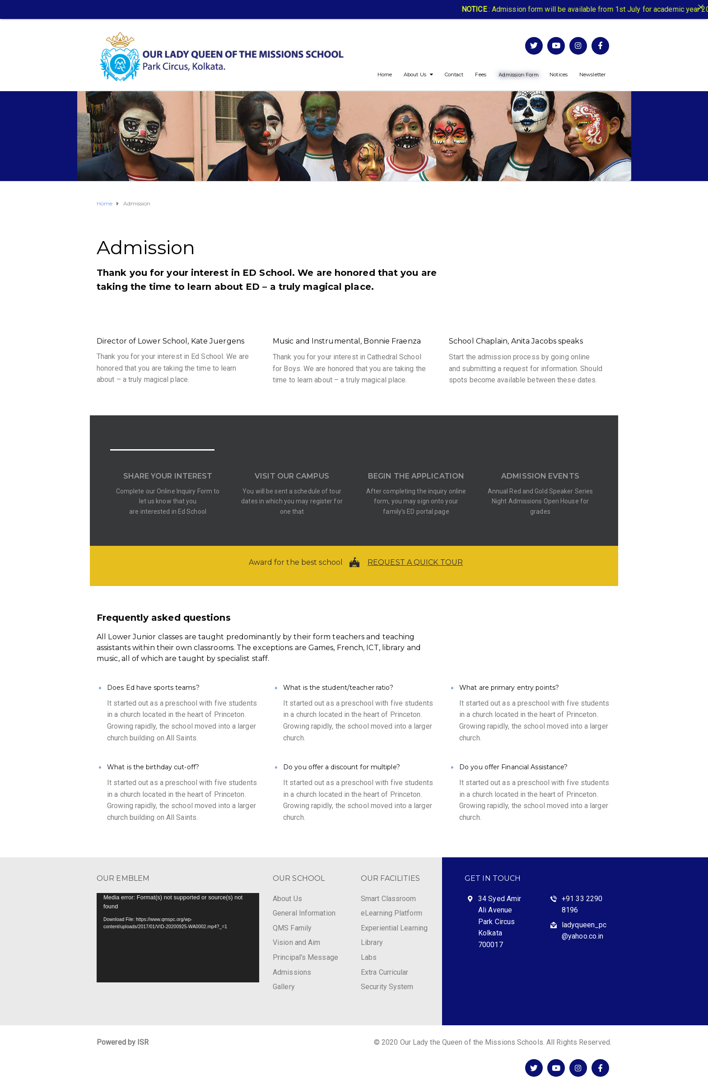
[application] (178, 937)
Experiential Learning (394, 928)
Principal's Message (305, 957)
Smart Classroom (388, 898)
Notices (559, 74)
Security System (387, 986)
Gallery (284, 986)
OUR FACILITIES (390, 878)
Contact (454, 74)
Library (372, 942)
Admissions (292, 972)
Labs (369, 957)
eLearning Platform (391, 913)
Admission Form (518, 74)
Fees (480, 74)
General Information (304, 913)
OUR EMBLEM (123, 878)
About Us (415, 74)
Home (384, 74)
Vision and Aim (296, 942)
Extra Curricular (385, 972)
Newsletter (592, 74)
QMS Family (292, 928)
